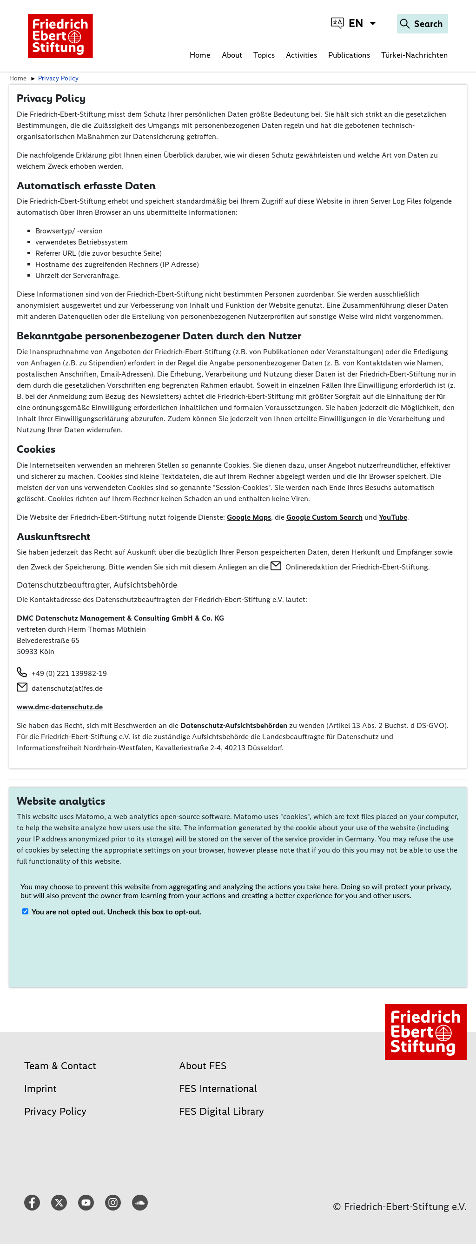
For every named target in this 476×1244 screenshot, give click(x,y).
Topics (264, 55)
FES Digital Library (221, 1111)
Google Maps (249, 517)
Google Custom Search (324, 517)
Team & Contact (60, 1065)
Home (200, 55)
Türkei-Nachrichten (414, 55)
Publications (349, 55)
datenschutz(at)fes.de (67, 688)
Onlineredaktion (311, 566)
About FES (203, 1065)
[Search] (422, 23)
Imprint (40, 1088)
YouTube (393, 517)
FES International (218, 1088)
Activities (301, 55)
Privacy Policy (55, 1111)
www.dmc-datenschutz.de (60, 706)
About (232, 55)
